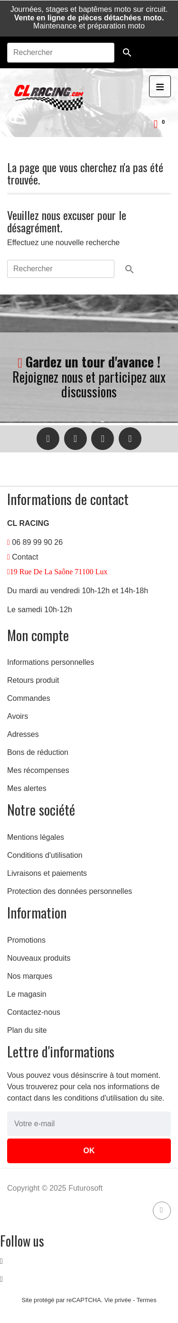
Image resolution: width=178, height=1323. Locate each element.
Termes (147, 1300)
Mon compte (38, 635)
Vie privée (117, 1300)
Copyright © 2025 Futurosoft (55, 1188)
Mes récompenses (38, 770)
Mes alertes (27, 788)
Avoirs (17, 716)
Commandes (28, 698)
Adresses (23, 734)
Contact (25, 557)
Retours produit (33, 680)
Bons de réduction (37, 752)
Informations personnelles (50, 662)
